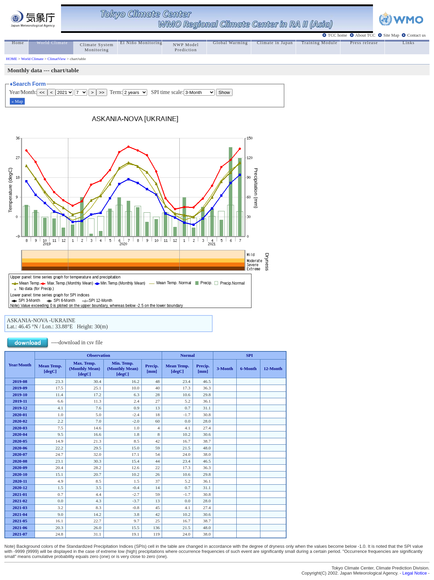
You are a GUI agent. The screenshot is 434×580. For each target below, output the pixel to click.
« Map (17, 101)
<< (42, 92)
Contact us (416, 35)
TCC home (337, 35)
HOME (11, 59)
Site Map (391, 35)
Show (224, 92)
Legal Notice (414, 573)
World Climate (32, 59)
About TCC (365, 35)
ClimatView (56, 59)
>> (101, 92)
